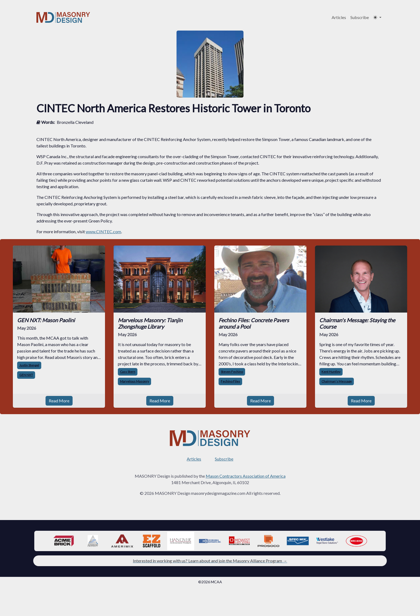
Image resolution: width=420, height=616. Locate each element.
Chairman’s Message (336, 381)
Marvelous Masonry (134, 381)
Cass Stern (127, 372)
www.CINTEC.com (103, 231)
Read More (59, 400)
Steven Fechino (232, 372)
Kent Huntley (330, 372)
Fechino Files (230, 381)
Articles (339, 17)
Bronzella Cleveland (75, 122)
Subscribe (359, 17)
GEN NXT (26, 375)
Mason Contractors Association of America (246, 475)
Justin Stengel (29, 365)
